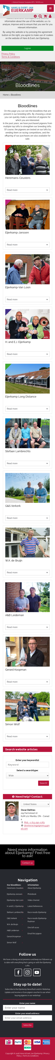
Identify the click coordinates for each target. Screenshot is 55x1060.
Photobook (32, 894)
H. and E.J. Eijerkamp (15, 906)
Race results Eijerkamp (37, 912)
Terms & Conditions (10, 57)
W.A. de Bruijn (12, 924)
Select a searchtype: (27, 770)
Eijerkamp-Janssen (14, 894)
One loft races (33, 928)
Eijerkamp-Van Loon (15, 900)
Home (6, 95)
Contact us (27, 863)
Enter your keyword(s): (27, 763)
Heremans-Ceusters (15, 888)
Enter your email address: (27, 1016)
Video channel (33, 900)
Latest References (35, 906)
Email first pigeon (35, 934)
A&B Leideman (13, 930)
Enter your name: (27, 1006)
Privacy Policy (8, 54)
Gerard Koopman (14, 937)
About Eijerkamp (34, 888)
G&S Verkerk (12, 918)
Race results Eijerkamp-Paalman (37, 920)
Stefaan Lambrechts (15, 912)
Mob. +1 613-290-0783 (34, 822)
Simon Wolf (11, 943)
